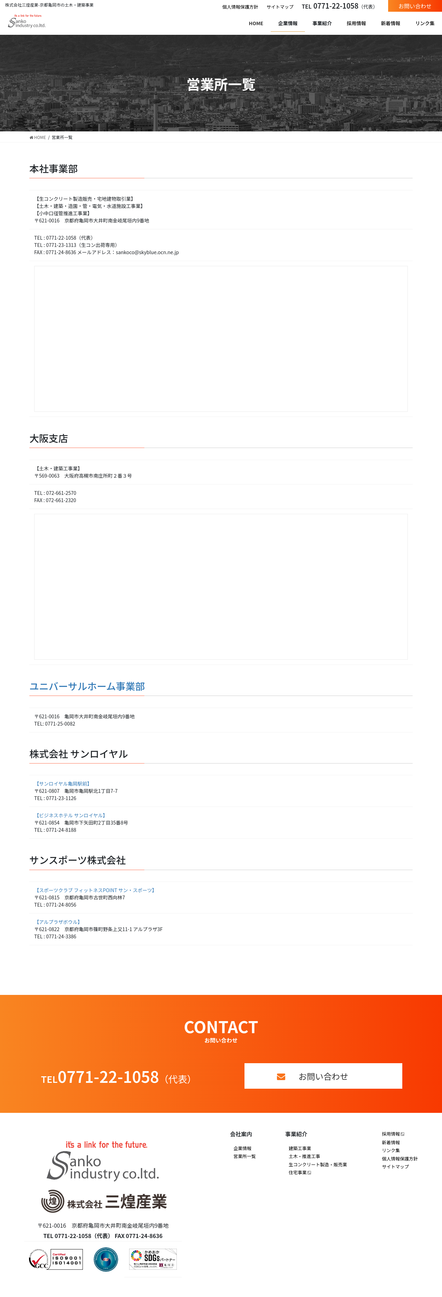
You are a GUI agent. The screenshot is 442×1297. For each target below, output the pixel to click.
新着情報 (391, 1142)
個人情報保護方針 (240, 6)
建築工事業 (300, 1148)
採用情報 (391, 1133)
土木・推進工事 (304, 1156)
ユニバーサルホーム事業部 (87, 686)
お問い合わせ (415, 6)
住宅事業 (298, 1172)
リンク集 (391, 1150)
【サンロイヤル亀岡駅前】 (63, 783)
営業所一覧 (244, 1156)
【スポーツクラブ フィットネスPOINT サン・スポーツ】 (95, 890)
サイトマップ (280, 6)
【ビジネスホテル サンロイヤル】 (71, 815)
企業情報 (242, 1148)
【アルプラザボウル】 (58, 921)
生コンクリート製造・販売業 (318, 1164)
